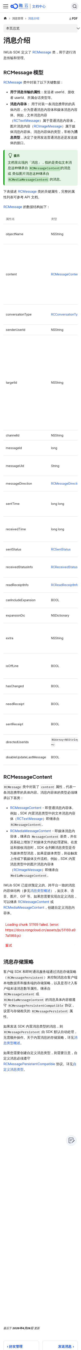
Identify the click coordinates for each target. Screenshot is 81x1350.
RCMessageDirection (66, 483)
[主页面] (5, 18)
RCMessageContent (65, 274)
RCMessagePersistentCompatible (29, 1064)
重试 (8, 945)
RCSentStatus (61, 549)
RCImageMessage (48, 126)
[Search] (74, 6)
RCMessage (41, 52)
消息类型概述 (40, 891)
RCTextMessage (26, 120)
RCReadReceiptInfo (65, 585)
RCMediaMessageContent (30, 831)
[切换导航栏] (6, 6)
